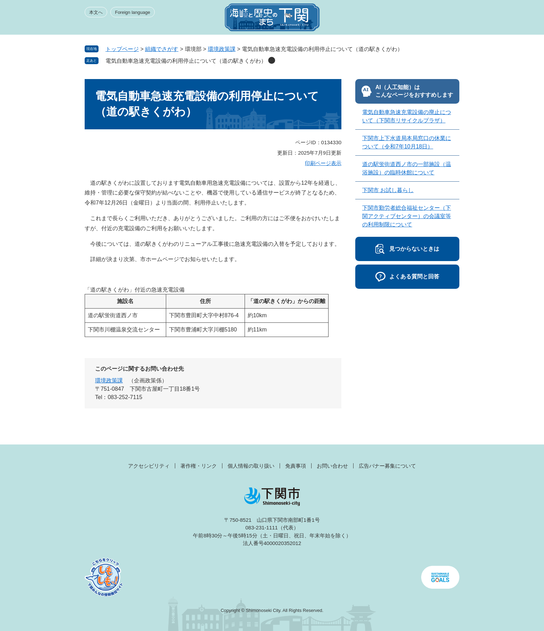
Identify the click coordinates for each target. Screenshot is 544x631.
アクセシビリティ (149, 465)
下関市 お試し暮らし (388, 190)
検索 (421, 19)
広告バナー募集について (387, 465)
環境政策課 (222, 49)
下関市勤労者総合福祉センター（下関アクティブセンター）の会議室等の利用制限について (406, 216)
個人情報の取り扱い (251, 465)
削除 (271, 60)
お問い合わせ (332, 465)
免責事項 (295, 465)
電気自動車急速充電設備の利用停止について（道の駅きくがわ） (185, 61)
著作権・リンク (198, 465)
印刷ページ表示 (323, 163)
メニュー (446, 19)
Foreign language (132, 12)
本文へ (96, 12)
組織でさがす (161, 49)
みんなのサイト (396, 19)
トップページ (122, 49)
